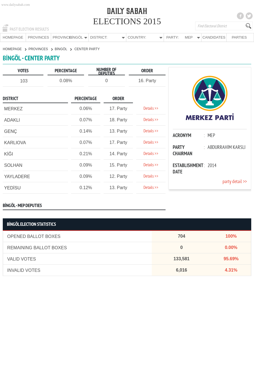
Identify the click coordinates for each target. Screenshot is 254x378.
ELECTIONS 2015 (127, 21)
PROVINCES (38, 37)
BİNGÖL (63, 49)
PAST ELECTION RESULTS (29, 29)
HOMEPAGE (13, 37)
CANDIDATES (213, 37)
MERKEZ (13, 108)
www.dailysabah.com (15, 5)
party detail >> (234, 181)
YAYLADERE (17, 176)
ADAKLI (12, 119)
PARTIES (239, 37)
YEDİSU (12, 187)
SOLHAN (13, 165)
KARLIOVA (15, 142)
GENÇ (10, 131)
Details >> (150, 108)
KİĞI (8, 153)
